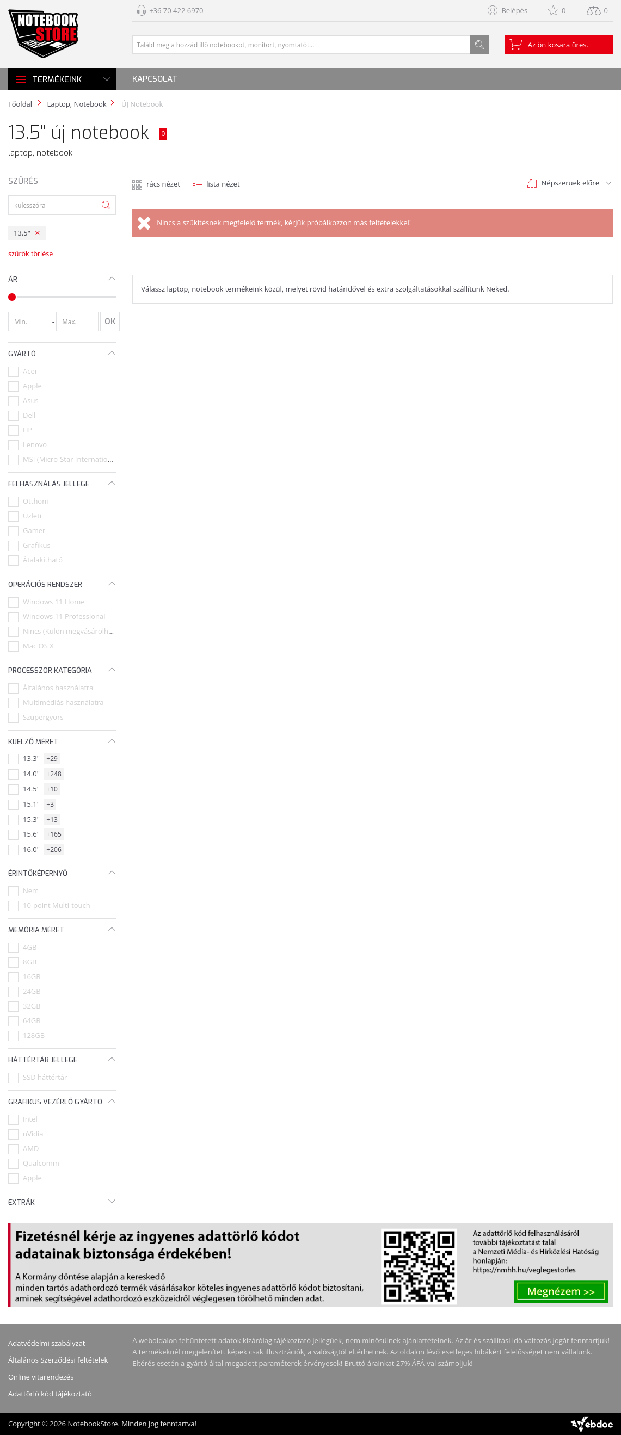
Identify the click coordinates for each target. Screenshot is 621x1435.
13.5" (22, 233)
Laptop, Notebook (76, 104)
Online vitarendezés (40, 1377)
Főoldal (20, 104)
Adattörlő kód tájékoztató (50, 1394)
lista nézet (222, 184)
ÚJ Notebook (141, 104)
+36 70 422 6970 (176, 10)
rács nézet (163, 184)
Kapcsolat (154, 78)
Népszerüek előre (570, 183)
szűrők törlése (30, 253)
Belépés (514, 10)
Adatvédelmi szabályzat (46, 1343)
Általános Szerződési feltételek (58, 1360)
